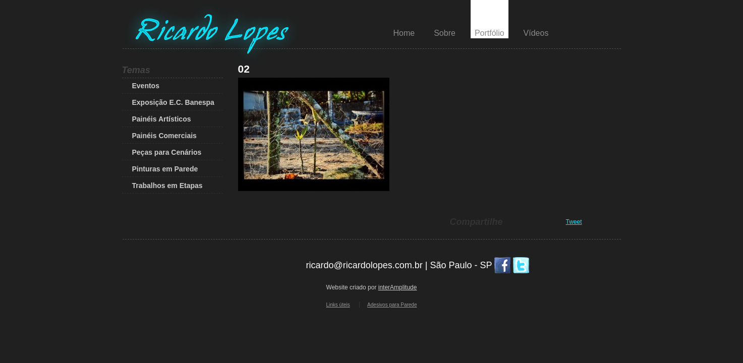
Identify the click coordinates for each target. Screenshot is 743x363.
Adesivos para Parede (392, 305)
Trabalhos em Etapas (167, 186)
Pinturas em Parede (165, 169)
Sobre (444, 33)
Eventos (145, 86)
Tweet (574, 221)
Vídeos (536, 33)
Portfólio (489, 33)
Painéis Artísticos (161, 119)
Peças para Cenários (167, 152)
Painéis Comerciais (164, 136)
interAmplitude (397, 287)
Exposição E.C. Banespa (173, 102)
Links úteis (338, 305)
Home (404, 33)
